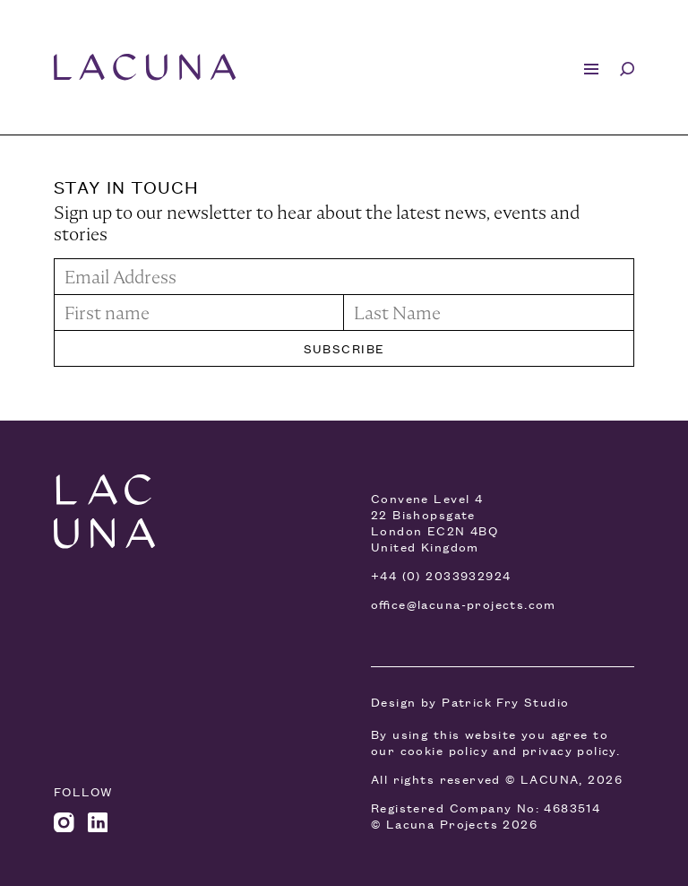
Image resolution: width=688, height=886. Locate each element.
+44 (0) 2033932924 (441, 575)
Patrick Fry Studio (505, 701)
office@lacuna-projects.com (463, 603)
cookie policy (444, 750)
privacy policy (569, 750)
